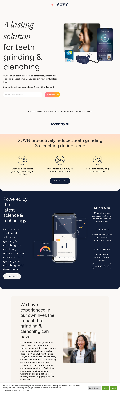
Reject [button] (106, 388)
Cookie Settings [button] (94, 388)
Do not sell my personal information (16, 390)
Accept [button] (113, 388)
